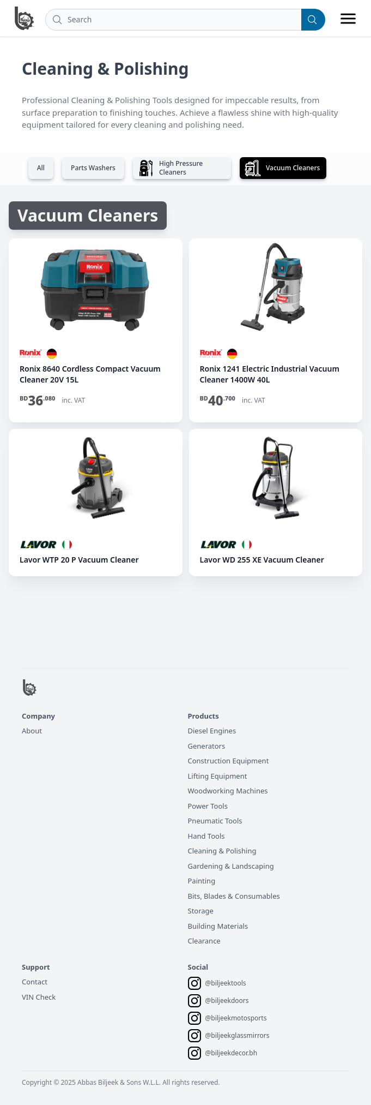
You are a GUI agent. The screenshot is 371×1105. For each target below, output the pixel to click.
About (32, 731)
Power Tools (208, 806)
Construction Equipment (228, 761)
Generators (207, 746)
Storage (201, 911)
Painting (202, 881)
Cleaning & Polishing (222, 851)
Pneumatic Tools (215, 821)
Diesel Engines (212, 731)
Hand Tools (206, 836)
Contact (34, 982)
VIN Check (39, 997)
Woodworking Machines (228, 791)
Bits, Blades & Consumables (234, 896)
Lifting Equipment (217, 776)
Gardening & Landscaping (231, 866)
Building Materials (218, 926)
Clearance (204, 941)
